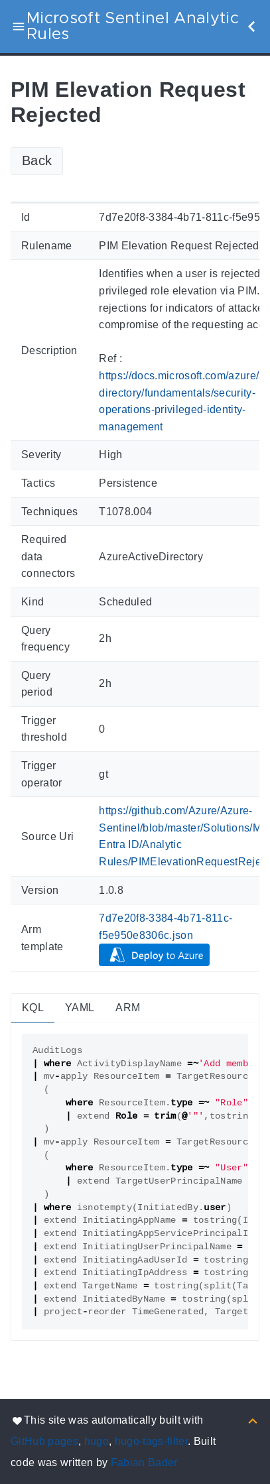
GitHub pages (44, 1441)
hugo (96, 1441)
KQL (33, 1007)
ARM (127, 1007)
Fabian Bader (144, 1462)
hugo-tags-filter (151, 1441)
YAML (79, 1007)
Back (37, 160)
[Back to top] (252, 1420)
